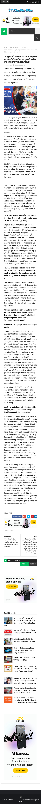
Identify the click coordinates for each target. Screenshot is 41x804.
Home (6, 48)
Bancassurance (13, 48)
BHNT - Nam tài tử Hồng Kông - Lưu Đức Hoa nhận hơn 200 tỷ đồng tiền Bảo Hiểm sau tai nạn (25, 681)
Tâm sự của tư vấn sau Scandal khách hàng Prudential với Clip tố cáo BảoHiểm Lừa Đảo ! (25, 690)
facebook (25, 564)
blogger (33, 564)
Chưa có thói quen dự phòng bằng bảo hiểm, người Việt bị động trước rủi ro (24, 650)
